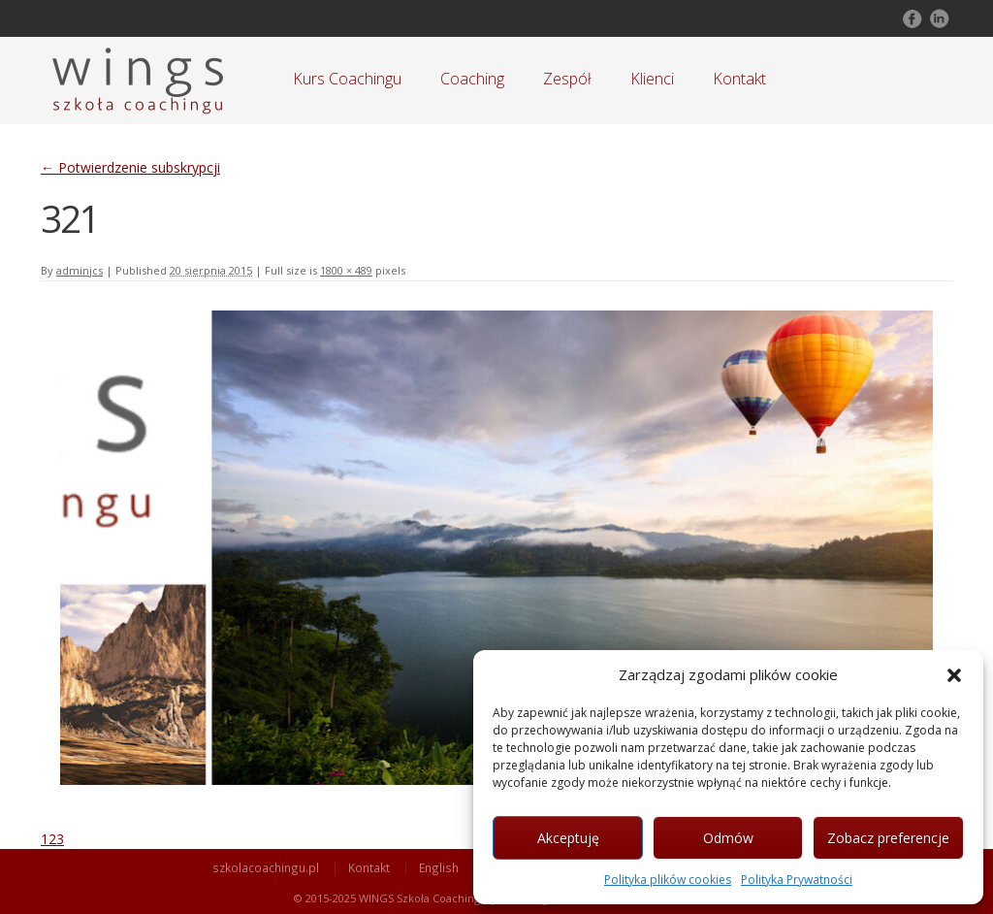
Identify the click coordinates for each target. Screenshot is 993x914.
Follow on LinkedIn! (937, 18)
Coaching (472, 78)
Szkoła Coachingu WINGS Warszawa (137, 80)
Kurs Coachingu (347, 78)
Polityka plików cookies (667, 879)
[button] (954, 675)
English (439, 867)
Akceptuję (568, 838)
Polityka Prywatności (796, 879)
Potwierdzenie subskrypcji (130, 167)
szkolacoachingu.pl (265, 867)
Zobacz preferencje (888, 838)
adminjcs (79, 270)
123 (52, 839)
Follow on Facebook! (910, 18)
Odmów (728, 838)
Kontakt (739, 78)
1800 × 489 (346, 270)
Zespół (567, 78)
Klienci (652, 78)
